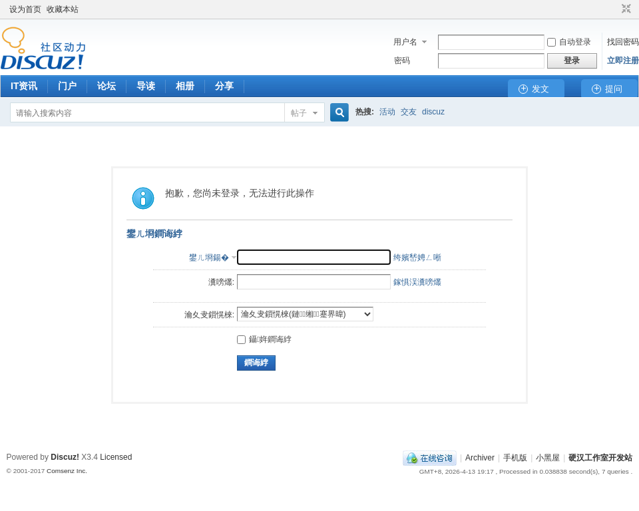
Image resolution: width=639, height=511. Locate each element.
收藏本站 (63, 9)
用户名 (405, 42)
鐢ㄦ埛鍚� (209, 257)
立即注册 (623, 60)
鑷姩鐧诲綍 (264, 339)
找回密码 (623, 42)
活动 (387, 111)
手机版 (515, 457)
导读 (145, 86)
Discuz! (65, 457)
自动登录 (569, 42)
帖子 (299, 113)
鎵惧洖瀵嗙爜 (417, 282)
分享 (224, 86)
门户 (67, 86)
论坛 (106, 86)
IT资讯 (24, 86)
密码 (402, 60)
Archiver (480, 457)
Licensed (116, 457)
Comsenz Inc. (67, 470)
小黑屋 (548, 457)
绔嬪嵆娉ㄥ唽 (417, 257)
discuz (433, 111)
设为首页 (25, 9)
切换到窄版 (624, 9)
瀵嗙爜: (221, 282)
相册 (185, 86)
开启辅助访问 (613, 9)
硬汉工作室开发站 (600, 457)
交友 (409, 111)
